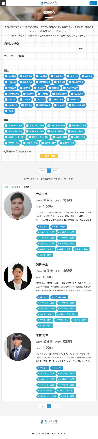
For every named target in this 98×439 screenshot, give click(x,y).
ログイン (93, 3)
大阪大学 (26, 99)
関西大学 (28, 105)
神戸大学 (41, 99)
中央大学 (12, 87)
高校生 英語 (32, 143)
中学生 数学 (79, 137)
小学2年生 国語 (37, 125)
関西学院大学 (44, 105)
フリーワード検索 (14, 56)
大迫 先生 (42, 194)
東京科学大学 (72, 87)
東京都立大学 (13, 93)
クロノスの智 (49, 3)
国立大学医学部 (78, 105)
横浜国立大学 (61, 93)
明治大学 (41, 87)
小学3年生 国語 (58, 125)
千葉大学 (45, 93)
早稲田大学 (27, 82)
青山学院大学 (77, 82)
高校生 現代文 (77, 131)
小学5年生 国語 (15, 131)
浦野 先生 (42, 264)
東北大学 (74, 76)
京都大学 (12, 99)
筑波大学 (30, 93)
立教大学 (55, 87)
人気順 (5, 187)
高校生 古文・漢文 (40, 137)
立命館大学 (13, 105)
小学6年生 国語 (37, 131)
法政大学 (26, 87)
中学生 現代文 (57, 131)
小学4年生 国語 (79, 125)
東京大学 (88, 76)
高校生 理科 (68, 143)
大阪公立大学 (57, 99)
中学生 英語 (61, 137)
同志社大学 (75, 99)
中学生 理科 (13, 143)
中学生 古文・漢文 (16, 137)
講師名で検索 (11, 43)
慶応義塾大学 (44, 82)
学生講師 (12, 76)
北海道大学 (58, 76)
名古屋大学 (78, 93)
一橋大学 (12, 82)
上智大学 (61, 82)
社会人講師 (27, 76)
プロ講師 (43, 76)
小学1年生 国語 (15, 125)
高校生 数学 (50, 143)
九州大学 (61, 105)
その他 (11, 111)
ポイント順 (16, 187)
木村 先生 (42, 335)
